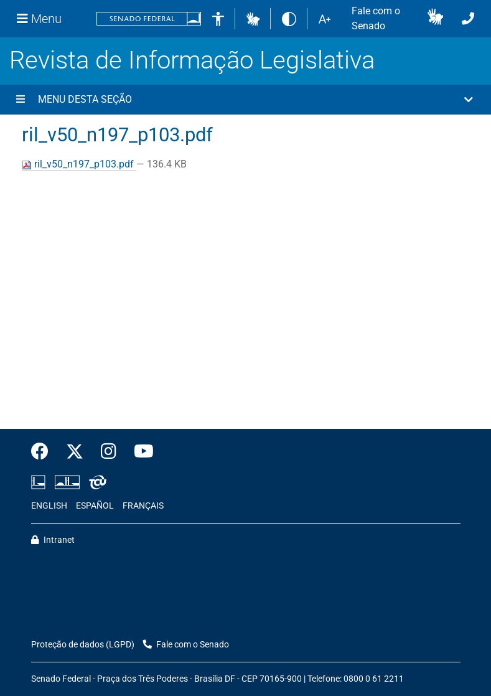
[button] (253, 18)
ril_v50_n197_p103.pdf (79, 164)
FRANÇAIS (143, 506)
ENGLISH (49, 506)
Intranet (53, 540)
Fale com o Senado (376, 18)
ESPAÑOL (95, 506)
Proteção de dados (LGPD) (82, 644)
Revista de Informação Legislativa (192, 60)
